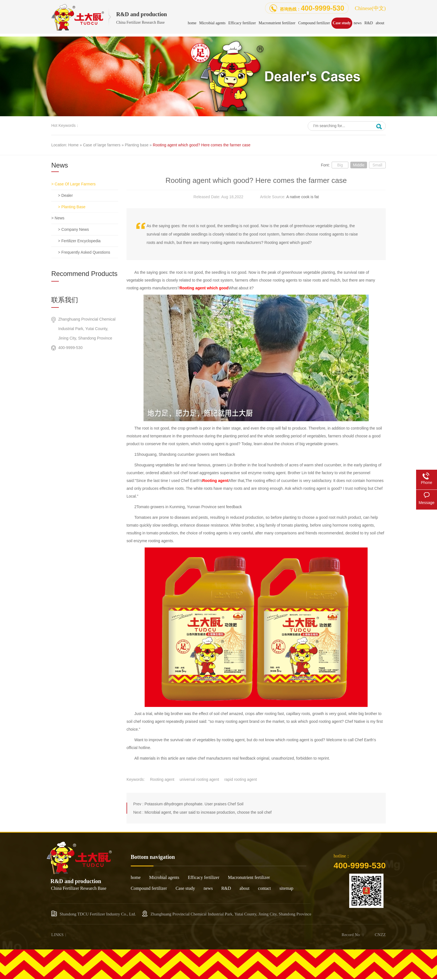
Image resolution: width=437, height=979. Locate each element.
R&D (226, 888)
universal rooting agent (199, 779)
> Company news (73, 229)
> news (57, 218)
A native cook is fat (302, 197)
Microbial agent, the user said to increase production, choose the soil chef (207, 812)
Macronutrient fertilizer (249, 877)
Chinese (370, 8)
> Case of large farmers (73, 184)
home (136, 877)
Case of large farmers (102, 145)
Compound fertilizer (149, 888)
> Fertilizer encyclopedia (79, 241)
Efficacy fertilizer (203, 877)
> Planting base (71, 207)
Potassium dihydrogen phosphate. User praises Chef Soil (193, 804)
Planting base (137, 145)
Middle (358, 165)
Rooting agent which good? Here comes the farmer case (201, 145)
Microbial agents (164, 877)
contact (264, 888)
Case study (185, 888)
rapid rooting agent (240, 779)
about (245, 888)
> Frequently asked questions (84, 252)
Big (340, 165)
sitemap (286, 888)
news (208, 888)
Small (377, 165)
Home (73, 145)
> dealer (65, 195)
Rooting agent (162, 779)
